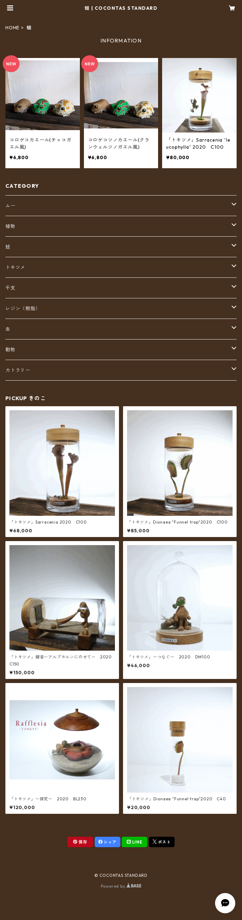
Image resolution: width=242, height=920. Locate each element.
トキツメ (15, 267)
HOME (12, 28)
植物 (10, 226)
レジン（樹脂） (22, 308)
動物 (10, 350)
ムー (10, 206)
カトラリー (17, 370)
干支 (10, 288)
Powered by (121, 886)
